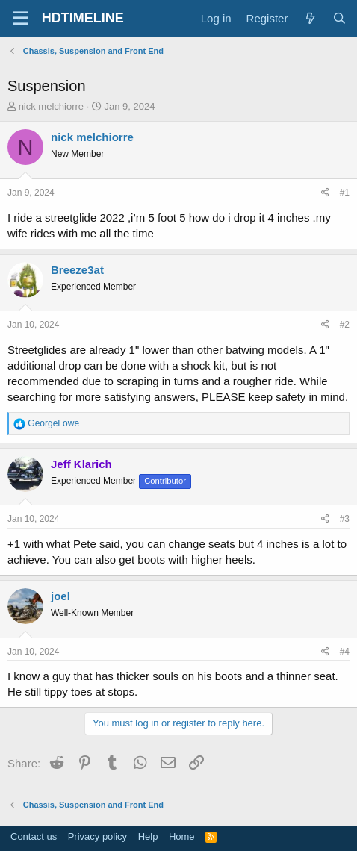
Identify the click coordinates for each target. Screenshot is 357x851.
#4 (345, 651)
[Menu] (20, 18)
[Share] (325, 193)
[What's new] (309, 18)
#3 (345, 519)
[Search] (339, 18)
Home (182, 836)
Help (148, 836)
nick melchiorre (51, 106)
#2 (345, 324)
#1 (345, 192)
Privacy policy (97, 836)
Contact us (33, 836)
